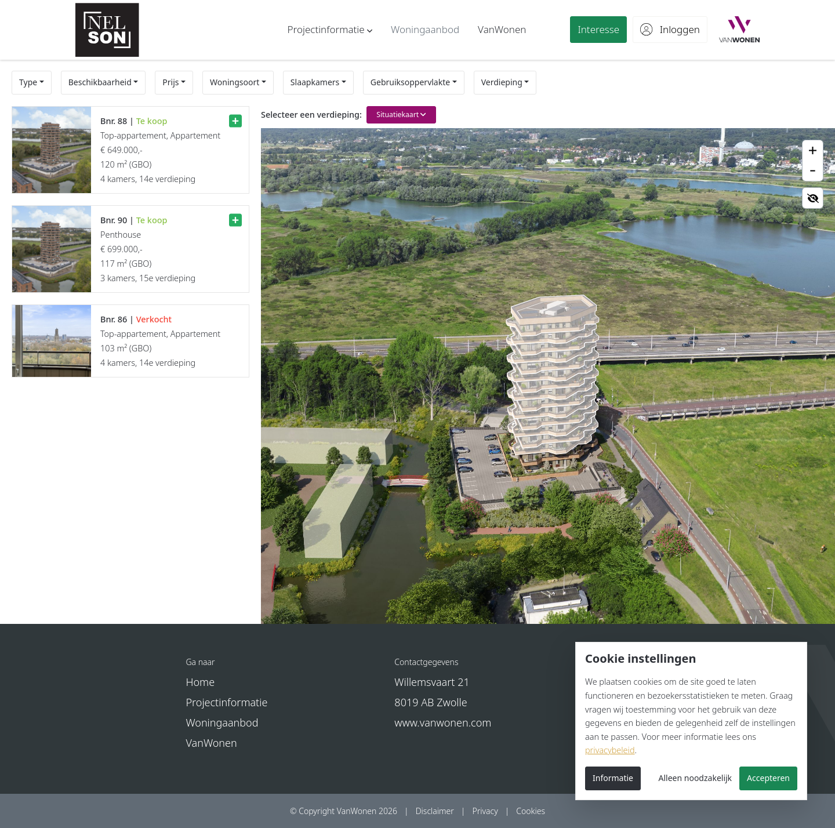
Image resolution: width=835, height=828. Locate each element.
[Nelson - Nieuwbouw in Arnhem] (107, 30)
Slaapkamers (315, 82)
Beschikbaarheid (100, 82)
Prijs (170, 82)
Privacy (485, 810)
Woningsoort (234, 82)
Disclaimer (435, 810)
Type (28, 82)
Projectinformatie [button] (226, 702)
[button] (330, 29)
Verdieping (501, 82)
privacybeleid (610, 750)
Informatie (613, 777)
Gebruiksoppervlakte (410, 82)
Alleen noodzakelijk (695, 777)
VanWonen (211, 743)
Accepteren (768, 777)
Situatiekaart (401, 114)
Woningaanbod (222, 722)
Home (200, 682)
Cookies (530, 810)
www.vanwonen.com (442, 722)
